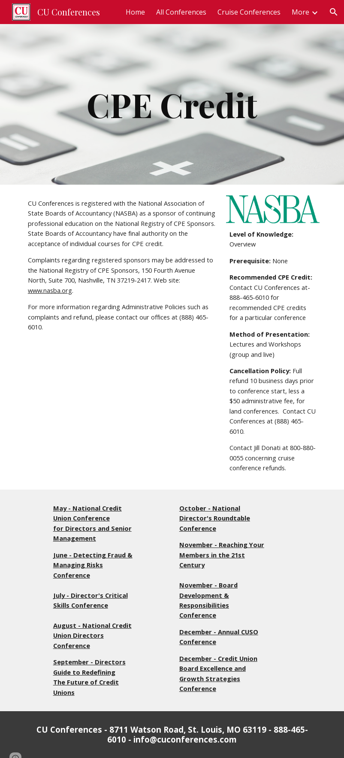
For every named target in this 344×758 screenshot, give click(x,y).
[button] (333, 12)
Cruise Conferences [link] (249, 12)
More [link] (300, 12)
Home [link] (135, 12)
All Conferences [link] (181, 12)
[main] (172, 104)
